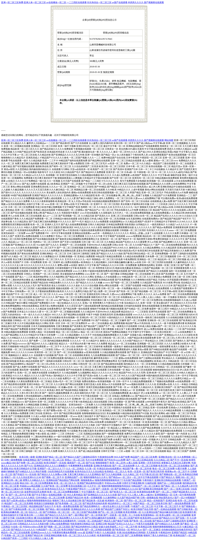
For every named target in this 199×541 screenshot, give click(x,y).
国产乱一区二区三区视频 (110, 512)
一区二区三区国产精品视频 (83, 512)
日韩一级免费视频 (13, 460)
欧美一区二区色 (117, 463)
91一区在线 (30, 474)
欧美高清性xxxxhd (149, 518)
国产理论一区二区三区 (135, 500)
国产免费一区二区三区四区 (29, 463)
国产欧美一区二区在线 (140, 521)
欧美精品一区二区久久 (116, 471)
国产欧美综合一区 (121, 529)
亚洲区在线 (171, 500)
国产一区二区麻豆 (151, 529)
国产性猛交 (18, 474)
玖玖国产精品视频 (132, 480)
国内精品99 (188, 483)
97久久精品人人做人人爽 (41, 538)
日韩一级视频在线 (149, 497)
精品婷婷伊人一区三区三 (120, 503)
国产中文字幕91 (39, 495)
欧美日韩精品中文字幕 (25, 468)
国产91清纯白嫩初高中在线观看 (100, 518)
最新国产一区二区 (76, 463)
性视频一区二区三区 (34, 489)
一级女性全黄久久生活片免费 (115, 506)
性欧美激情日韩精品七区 (82, 524)
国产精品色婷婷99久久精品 (84, 527)
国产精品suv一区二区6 (120, 477)
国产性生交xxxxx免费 (114, 460)
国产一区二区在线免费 (123, 465)
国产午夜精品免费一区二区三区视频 (27, 509)
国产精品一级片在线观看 (58, 509)
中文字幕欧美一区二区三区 (95, 492)
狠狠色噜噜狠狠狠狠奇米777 (109, 480)
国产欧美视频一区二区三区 (68, 503)
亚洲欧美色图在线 (102, 465)
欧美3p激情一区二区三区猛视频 (174, 515)
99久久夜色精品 (75, 495)
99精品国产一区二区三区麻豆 (145, 486)
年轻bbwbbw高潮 (113, 483)
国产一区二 (169, 489)
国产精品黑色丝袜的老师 (95, 503)
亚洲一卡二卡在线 (131, 515)
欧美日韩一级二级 (13, 480)
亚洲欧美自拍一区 (167, 457)
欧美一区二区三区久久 (65, 483)
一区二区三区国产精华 (128, 518)
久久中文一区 (93, 486)
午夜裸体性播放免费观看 (64, 532)
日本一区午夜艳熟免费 (184, 495)
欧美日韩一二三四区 (34, 515)
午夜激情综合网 (105, 457)
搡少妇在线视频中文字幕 (46, 518)
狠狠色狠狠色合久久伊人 (95, 477)
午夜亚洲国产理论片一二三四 (80, 489)
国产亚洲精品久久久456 (126, 489)
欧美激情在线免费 (146, 492)
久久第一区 (90, 468)
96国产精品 (138, 503)
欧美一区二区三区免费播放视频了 (63, 492)
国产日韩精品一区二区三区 (56, 512)
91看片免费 (181, 468)
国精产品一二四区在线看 (169, 483)
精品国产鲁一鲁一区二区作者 (137, 468)
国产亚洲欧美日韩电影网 (151, 489)
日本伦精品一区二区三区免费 (50, 497)
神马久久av (136, 529)
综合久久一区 (35, 512)
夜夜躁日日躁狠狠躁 (44, 503)
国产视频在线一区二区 (170, 474)
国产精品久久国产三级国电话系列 (79, 457)
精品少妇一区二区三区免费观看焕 (36, 483)
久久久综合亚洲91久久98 (28, 477)
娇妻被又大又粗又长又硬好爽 (176, 463)
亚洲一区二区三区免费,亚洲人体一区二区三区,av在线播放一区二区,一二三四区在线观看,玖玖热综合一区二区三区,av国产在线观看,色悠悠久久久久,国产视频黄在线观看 (82, 2)
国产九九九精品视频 (112, 474)
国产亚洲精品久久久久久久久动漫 (100, 495)
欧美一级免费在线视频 (68, 506)
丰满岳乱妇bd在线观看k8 (109, 468)
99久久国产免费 (121, 457)
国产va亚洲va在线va (16, 500)
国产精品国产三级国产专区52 (115, 509)
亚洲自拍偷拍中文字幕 (12, 515)
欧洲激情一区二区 (114, 500)
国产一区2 (179, 497)
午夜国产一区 (188, 480)
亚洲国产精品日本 (74, 497)
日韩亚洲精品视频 (53, 535)
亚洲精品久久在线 (10, 483)
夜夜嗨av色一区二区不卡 (177, 471)
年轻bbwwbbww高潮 (33, 527)
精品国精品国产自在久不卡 (42, 506)
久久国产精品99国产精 (128, 497)
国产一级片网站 (76, 515)
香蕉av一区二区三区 (75, 460)
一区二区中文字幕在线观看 (145, 477)
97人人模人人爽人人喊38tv (140, 495)
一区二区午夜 (130, 527)
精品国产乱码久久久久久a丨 (121, 524)
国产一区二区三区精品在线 (139, 460)
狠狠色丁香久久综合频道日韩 (66, 500)
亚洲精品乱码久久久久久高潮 (85, 509)
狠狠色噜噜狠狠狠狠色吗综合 (116, 486)
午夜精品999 (164, 532)
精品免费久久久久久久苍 (71, 518)
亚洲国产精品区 (179, 532)
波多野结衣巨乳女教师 (35, 492)
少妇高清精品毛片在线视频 (60, 471)
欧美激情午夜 (189, 512)
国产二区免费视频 (133, 535)
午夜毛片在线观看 (145, 524)
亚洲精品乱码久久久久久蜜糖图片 (50, 465)
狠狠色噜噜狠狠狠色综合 (39, 500)
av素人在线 (131, 463)
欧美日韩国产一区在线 (55, 463)
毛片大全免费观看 (94, 460)
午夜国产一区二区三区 (142, 506)
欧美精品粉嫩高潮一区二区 (14, 512)
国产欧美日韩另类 (155, 471)
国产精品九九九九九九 (56, 515)
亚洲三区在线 (182, 489)
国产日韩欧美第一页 (187, 509)
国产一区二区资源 (93, 515)
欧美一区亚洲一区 (136, 471)
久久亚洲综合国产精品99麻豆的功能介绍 (162, 512)
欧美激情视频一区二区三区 (110, 535)
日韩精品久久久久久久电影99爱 (33, 524)
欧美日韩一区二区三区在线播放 (173, 465)
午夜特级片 (147, 480)
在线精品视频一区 (57, 495)
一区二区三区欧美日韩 (156, 503)
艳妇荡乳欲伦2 (166, 497)
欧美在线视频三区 (77, 486)
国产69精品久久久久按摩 (167, 524)
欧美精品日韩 (145, 527)
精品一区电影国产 (156, 500)
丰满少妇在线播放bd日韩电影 (131, 532)
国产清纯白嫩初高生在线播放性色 (60, 521)
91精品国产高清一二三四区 (14, 538)
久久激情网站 (109, 497)
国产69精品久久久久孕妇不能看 (30, 471)
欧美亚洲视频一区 (132, 512)
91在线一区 (16, 527)
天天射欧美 (151, 532)
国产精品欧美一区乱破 (93, 500)
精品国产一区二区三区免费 (144, 457)
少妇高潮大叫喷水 (24, 518)
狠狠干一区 (9, 477)
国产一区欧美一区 (104, 489)
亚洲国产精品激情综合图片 (90, 483)
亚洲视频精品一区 (163, 495)
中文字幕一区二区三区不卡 (167, 506)
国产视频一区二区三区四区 (57, 527)
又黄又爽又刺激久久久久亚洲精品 (84, 474)
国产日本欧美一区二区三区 (50, 460)
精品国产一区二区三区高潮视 (18, 503)
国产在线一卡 (182, 518)
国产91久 (28, 465)
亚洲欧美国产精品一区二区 (49, 457)
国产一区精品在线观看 (165, 509)
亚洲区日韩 (101, 524)
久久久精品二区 (161, 460)
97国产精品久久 (167, 477)
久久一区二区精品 (75, 468)
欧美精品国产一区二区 (184, 535)
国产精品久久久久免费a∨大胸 (51, 474)
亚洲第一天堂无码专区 (149, 463)
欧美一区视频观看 (93, 497)
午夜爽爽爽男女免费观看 (80, 465)
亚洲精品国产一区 (74, 477)
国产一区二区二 (163, 492)
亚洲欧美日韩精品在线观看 (167, 480)
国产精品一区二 (168, 486)
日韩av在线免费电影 (59, 524)
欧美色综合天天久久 (55, 489)
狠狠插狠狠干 (102, 463)
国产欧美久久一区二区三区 (123, 492)
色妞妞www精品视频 (30, 486)
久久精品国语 (109, 532)
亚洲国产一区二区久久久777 (51, 468)
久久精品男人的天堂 (187, 486)
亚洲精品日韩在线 (33, 521)
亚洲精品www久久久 (41, 532)
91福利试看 (150, 483)
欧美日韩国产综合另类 (142, 509)
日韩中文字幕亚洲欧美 (133, 483)
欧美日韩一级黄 (27, 457)
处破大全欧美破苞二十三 (111, 527)
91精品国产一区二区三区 (48, 529)
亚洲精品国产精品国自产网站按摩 (63, 480)
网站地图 (168, 140)
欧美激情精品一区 (149, 515)
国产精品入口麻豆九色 (12, 489)
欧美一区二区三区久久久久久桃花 (18, 497)
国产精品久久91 (166, 518)
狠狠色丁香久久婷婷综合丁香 (157, 535)
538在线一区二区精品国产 (90, 521)
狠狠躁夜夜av (87, 480)
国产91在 (90, 463)
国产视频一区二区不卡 (53, 477)
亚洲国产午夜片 (93, 532)
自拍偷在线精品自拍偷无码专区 (176, 529)
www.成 (81, 532)
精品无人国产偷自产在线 (116, 521)
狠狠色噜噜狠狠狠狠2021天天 (167, 527)
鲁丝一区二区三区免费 (163, 468)
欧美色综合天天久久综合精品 (89, 471)
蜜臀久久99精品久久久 (34, 480)
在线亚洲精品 (29, 460)
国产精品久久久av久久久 (23, 529)
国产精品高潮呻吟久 (90, 506)
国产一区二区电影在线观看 (98, 529)
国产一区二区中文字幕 (20, 495)
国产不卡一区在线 (179, 460)
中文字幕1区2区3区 (149, 474)
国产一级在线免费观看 (179, 503)
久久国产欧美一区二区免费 (54, 486)
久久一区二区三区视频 (146, 465)
